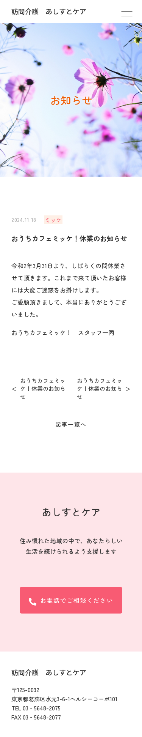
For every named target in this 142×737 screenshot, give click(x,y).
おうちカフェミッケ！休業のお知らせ (43, 388)
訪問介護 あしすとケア (48, 11)
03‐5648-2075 (42, 708)
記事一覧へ (71, 424)
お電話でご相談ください (71, 601)
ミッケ (53, 220)
